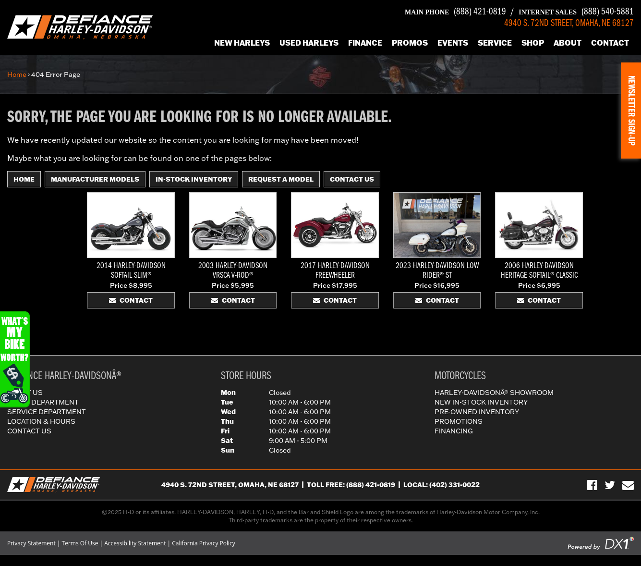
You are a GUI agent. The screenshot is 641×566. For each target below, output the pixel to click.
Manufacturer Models (95, 179)
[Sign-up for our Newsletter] (628, 485)
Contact (610, 42)
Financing (454, 431)
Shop (532, 42)
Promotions (459, 421)
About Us (25, 392)
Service (495, 42)
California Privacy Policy (203, 543)
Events (452, 42)
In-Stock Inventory (194, 179)
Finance (365, 42)
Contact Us (352, 179)
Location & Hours (41, 421)
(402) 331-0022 (454, 484)
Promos (410, 42)
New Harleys (242, 42)
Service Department (46, 411)
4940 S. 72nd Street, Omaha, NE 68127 (230, 484)
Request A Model (281, 179)
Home (16, 74)
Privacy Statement (31, 543)
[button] (631, 110)
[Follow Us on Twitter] (610, 485)
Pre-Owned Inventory (477, 411)
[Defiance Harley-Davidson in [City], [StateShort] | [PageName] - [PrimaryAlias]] (80, 26)
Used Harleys (309, 42)
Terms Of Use (80, 543)
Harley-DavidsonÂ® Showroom (494, 392)
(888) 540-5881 (576, 12)
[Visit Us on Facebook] (592, 485)
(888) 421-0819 (455, 12)
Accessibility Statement (135, 543)
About (567, 42)
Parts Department (43, 402)
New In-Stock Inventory (481, 402)
